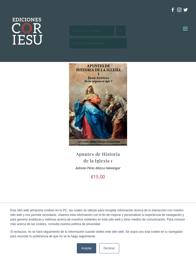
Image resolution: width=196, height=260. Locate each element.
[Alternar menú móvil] (185, 28)
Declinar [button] (109, 248)
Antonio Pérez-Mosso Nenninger (98, 168)
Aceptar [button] (86, 248)
